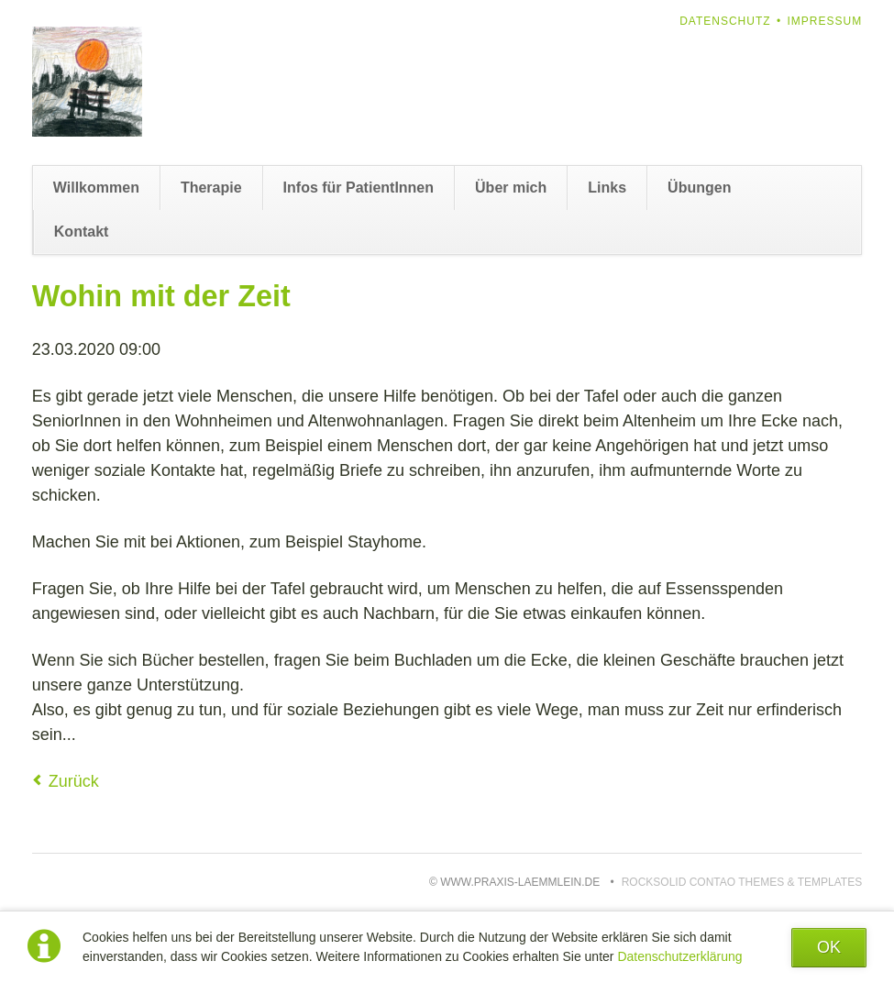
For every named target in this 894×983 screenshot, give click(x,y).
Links (607, 187)
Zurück (74, 781)
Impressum (825, 21)
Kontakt (81, 231)
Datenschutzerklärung (679, 956)
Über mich (510, 187)
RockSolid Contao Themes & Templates (742, 882)
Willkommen (96, 187)
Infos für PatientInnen (358, 187)
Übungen (699, 187)
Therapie (211, 187)
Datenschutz (724, 21)
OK (829, 947)
